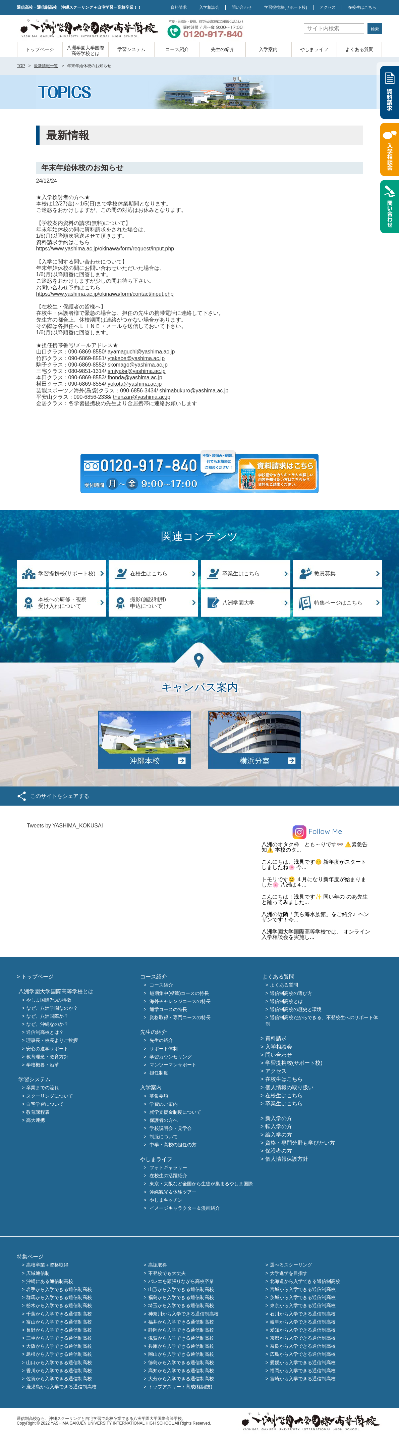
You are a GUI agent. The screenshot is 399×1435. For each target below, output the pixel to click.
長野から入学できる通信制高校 (59, 1330)
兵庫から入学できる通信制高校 (181, 1346)
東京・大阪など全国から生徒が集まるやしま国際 (201, 1184)
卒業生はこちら (241, 573)
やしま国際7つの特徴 (48, 1000)
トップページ (40, 49)
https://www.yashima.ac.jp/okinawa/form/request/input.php (105, 248)
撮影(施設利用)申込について (148, 602)
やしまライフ (314, 49)
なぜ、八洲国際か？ (47, 1016)
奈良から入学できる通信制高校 (303, 1346)
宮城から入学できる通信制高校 (303, 1289)
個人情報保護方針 (286, 1159)
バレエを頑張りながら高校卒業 (181, 1281)
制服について (164, 1136)
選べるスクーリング (291, 1265)
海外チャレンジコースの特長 (180, 1001)
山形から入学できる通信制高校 (181, 1289)
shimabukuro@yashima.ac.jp (194, 390)
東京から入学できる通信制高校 (303, 1305)
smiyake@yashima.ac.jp (137, 371)
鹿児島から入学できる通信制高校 (61, 1387)
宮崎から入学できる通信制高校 (303, 1378)
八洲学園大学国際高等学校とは (85, 50)
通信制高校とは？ (45, 1032)
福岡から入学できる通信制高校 (303, 1370)
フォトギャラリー (168, 1167)
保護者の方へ (164, 1120)
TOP (21, 65)
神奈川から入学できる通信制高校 (183, 1314)
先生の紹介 (222, 49)
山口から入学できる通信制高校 (59, 1362)
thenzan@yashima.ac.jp (141, 397)
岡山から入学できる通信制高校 (181, 1354)
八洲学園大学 (238, 603)
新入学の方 (278, 1118)
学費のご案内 (164, 1104)
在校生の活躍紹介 (168, 1176)
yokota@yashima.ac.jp (135, 384)
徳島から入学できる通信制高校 (181, 1362)
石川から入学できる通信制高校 (303, 1314)
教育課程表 (38, 1112)
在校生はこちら (362, 7)
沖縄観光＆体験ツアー (173, 1192)
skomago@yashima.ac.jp (138, 365)
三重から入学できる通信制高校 (59, 1338)
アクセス (328, 7)
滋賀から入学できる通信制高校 (181, 1338)
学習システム (131, 49)
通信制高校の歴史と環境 (296, 1009)
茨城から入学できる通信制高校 (303, 1297)
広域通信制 (38, 1273)
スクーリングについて (49, 1096)
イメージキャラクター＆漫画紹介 (185, 1208)
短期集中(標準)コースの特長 (179, 993)
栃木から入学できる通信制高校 (59, 1305)
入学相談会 (209, 7)
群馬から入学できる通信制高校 (59, 1297)
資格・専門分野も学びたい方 (300, 1143)
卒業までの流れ (42, 1088)
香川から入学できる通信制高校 (59, 1370)
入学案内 (268, 49)
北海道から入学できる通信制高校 (305, 1281)
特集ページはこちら (338, 603)
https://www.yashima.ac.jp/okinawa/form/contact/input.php (105, 294)
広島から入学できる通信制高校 (303, 1354)
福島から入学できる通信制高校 (181, 1297)
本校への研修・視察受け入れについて (62, 602)
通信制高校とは (286, 1001)
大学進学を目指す (288, 1273)
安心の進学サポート (47, 1048)
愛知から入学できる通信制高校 (303, 1330)
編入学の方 (278, 1135)
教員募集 (325, 573)
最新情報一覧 (46, 65)
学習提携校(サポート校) (67, 573)
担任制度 (159, 1073)
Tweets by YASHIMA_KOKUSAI (65, 825)
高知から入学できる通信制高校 (181, 1370)
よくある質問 (359, 49)
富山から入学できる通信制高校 (59, 1322)
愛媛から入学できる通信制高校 (303, 1362)
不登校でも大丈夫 (167, 1273)
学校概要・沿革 (42, 1064)
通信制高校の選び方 (291, 993)
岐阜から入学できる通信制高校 (303, 1322)
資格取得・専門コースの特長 (180, 1017)
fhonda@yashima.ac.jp (135, 377)
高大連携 (35, 1120)
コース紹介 (177, 49)
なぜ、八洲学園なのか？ (52, 1008)
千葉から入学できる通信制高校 (59, 1314)
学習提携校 (285, 7)
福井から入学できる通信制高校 (181, 1322)
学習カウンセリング (171, 1056)
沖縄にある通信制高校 (49, 1281)
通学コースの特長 (168, 1009)
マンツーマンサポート (173, 1064)
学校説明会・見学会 (171, 1128)
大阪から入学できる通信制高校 (59, 1346)
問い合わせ (242, 7)
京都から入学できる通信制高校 (303, 1338)
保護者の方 (278, 1151)
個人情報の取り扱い (289, 1087)
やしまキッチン (166, 1200)
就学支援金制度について (175, 1112)
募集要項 (159, 1096)
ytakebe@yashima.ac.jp (136, 358)
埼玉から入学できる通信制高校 (181, 1305)
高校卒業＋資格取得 (47, 1265)
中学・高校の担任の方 (173, 1144)
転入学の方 (278, 1126)
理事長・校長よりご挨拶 (52, 1040)
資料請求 (179, 7)
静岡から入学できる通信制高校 (181, 1330)
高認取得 (157, 1265)
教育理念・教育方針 (47, 1056)
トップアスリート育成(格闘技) (180, 1387)
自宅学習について (45, 1104)
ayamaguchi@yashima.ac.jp (141, 351)
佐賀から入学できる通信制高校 (59, 1378)
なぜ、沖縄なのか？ (47, 1024)
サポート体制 (164, 1048)
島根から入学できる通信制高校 (59, 1354)
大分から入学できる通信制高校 (181, 1378)
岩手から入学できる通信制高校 (59, 1289)
